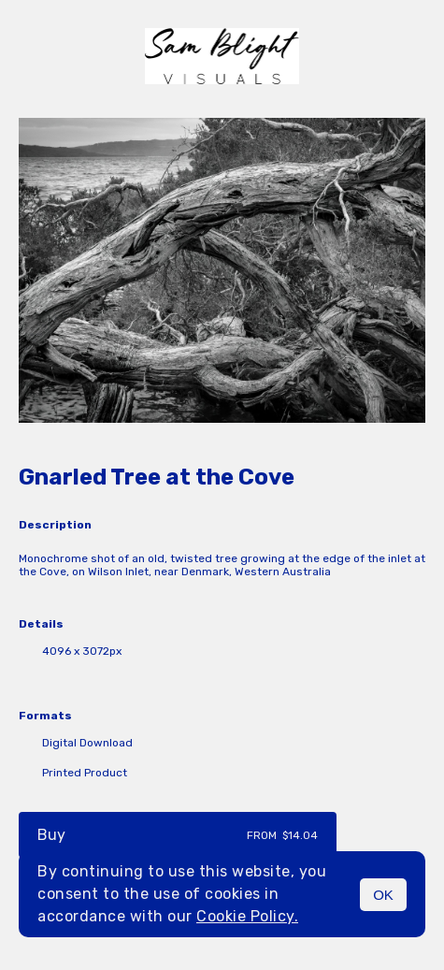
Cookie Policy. (247, 916)
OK (383, 895)
